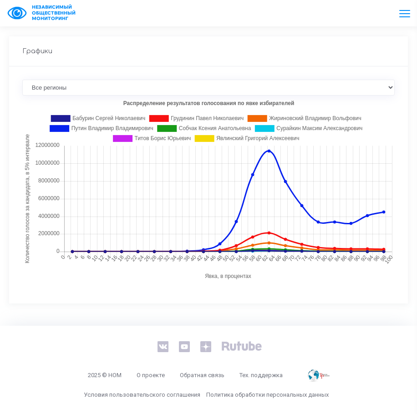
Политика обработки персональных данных (267, 394)
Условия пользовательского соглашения (142, 394)
